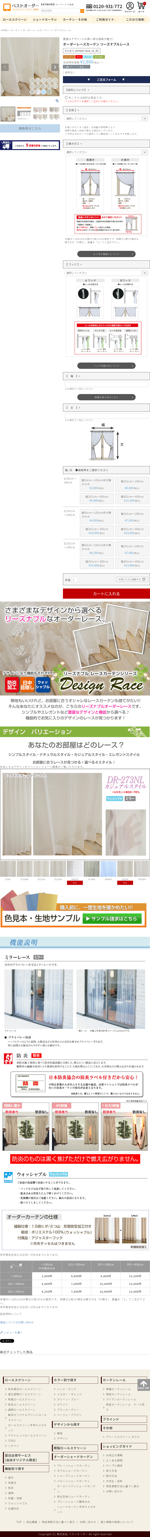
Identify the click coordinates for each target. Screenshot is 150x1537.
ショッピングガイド (117, 1446)
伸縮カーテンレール (118, 1389)
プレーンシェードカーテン (73, 1465)
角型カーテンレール (118, 1394)
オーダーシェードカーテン (73, 1456)
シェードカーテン (45, 19)
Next (55, 67)
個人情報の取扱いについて (117, 1522)
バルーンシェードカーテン (73, 1481)
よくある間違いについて (106, 253)
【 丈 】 (73, 407)
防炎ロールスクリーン (22, 1404)
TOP (19, 1522)
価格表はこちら (30, 128)
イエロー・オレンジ (69, 1394)
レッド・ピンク (66, 1389)
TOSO (11, 1440)
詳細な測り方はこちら (107, 397)
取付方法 (111, 1476)
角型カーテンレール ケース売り (125, 1407)
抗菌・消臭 (15, 1498)
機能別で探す (14, 1468)
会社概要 (31, 1522)
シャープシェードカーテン (73, 1476)
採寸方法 (111, 1470)
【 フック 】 (74, 264)
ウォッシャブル (17, 1503)
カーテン (15, 30)
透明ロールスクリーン (22, 1409)
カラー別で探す (65, 1380)
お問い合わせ (114, 1491)
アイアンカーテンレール (121, 1399)
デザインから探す (67, 1424)
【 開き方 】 (74, 143)
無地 (60, 1433)
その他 (107, 1428)
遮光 (11, 1477)
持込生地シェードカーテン (73, 1496)
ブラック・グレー (68, 1409)
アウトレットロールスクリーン (27, 1435)
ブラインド (111, 1419)
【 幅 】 (73, 376)
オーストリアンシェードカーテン (76, 1488)
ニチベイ (13, 1446)
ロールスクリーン (15, 19)
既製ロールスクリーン (70, 1448)
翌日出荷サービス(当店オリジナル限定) (21, 1457)
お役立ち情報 (114, 1455)
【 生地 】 (72, 110)
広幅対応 (13, 1508)
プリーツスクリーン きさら (123, 1437)
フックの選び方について (106, 365)
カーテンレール (114, 1380)
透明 (11, 1493)
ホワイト (62, 1404)
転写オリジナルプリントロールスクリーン (27, 1417)
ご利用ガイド (105, 19)
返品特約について (11, 1314)
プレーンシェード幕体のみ (73, 1501)
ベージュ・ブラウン (69, 1415)
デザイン (62, 1438)
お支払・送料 (114, 1481)
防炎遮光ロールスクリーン (24, 1389)
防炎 (11, 1488)
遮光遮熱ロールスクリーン (24, 1394)
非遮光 (12, 1482)
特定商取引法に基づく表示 (122, 1486)
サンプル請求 (114, 1465)
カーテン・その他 (75, 19)
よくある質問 (114, 1460)
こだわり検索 (135, 19)
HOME (4, 30)
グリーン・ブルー (68, 1399)
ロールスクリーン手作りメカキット (27, 1427)
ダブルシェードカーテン (72, 1470)
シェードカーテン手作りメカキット (76, 1509)
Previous (5, 67)
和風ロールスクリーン (22, 1399)
